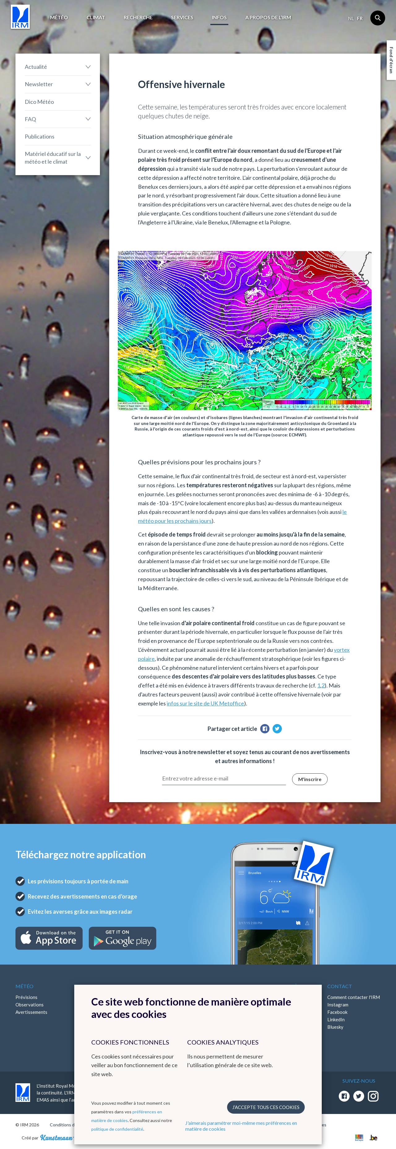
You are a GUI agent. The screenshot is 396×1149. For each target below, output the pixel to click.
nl (351, 18)
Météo (59, 17)
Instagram (337, 1004)
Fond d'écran (391, 60)
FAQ (30, 119)
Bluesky (335, 1027)
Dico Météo (39, 101)
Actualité (36, 66)
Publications (39, 136)
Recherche (138, 17)
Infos (219, 17)
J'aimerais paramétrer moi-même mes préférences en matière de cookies (241, 1126)
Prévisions (26, 997)
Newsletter (39, 84)
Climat (96, 17)
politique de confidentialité (117, 1129)
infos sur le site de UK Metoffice (205, 703)
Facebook (337, 1012)
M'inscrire (309, 779)
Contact (339, 986)
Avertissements (31, 1012)
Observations (29, 1004)
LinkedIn (336, 1019)
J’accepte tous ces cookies (265, 1107)
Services (182, 17)
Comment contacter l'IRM (353, 997)
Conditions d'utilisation (72, 1124)
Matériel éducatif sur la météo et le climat (53, 157)
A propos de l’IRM (268, 17)
